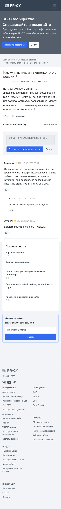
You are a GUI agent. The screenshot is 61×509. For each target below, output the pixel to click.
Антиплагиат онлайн (11, 418)
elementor (20, 116)
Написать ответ (50, 124)
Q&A (35, 392)
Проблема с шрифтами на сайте (22, 297)
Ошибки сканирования (17, 262)
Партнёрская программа (44, 431)
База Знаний (39, 405)
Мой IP (5, 423)
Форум (36, 396)
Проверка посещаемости (13, 410)
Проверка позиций (13, 460)
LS (8, 81)
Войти (34, 45)
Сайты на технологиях (43, 440)
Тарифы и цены (9, 451)
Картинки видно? (15, 252)
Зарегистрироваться (15, 45)
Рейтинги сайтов (40, 435)
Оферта (6, 497)
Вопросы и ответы (27, 60)
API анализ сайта (41, 422)
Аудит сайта (7, 414)
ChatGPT (6, 405)
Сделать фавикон (10, 439)
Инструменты (8, 455)
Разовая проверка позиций (14, 401)
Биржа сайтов (8, 464)
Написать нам (8, 488)
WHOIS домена (9, 427)
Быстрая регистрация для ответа (25, 149)
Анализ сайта (14, 318)
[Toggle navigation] (54, 5)
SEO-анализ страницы (12, 396)
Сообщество (8, 60)
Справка (6, 493)
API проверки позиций (43, 426)
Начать (30, 337)
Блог (35, 401)
